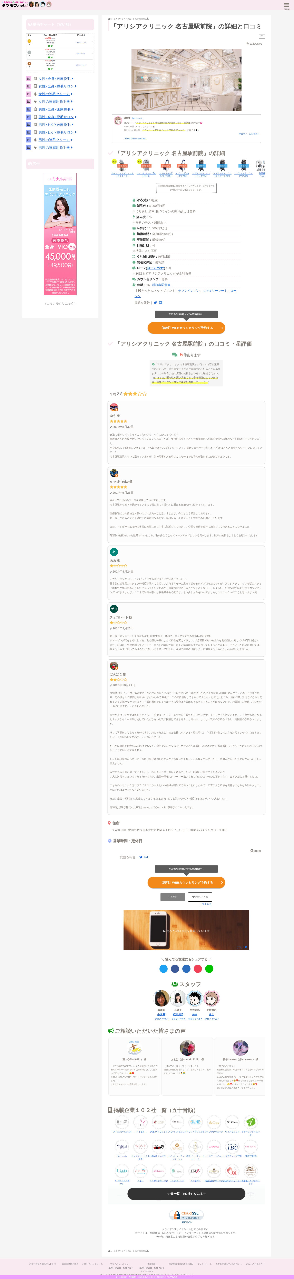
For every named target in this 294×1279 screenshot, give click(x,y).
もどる (173, 897)
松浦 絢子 (178, 1014)
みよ (211, 1014)
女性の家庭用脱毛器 (56, 102)
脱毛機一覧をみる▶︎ (264, 174)
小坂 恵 (161, 1014)
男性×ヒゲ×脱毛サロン (58, 132)
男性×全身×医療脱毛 (57, 109)
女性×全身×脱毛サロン (58, 86)
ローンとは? (155, 268)
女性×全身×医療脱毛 (57, 79)
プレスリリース (205, 1264)
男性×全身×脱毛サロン (58, 117)
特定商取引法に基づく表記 (181, 1264)
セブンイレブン (189, 290)
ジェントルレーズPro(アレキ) (146, 174)
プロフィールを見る (248, 134)
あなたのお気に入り (256, 1264)
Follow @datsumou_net (134, 139)
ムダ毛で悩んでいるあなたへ (229, 1264)
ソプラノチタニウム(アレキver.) (201, 174)
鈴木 (194, 1014)
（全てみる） (172, 1277)
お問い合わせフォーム (92, 1264)
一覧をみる (205, 904)
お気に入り (200, 896)
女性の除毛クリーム (56, 94)
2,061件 (132, 1277)
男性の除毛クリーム (56, 140)
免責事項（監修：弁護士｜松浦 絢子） (151, 1266)
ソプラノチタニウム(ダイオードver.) (222, 174)
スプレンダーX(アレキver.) (166, 174)
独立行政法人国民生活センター (43, 1264)
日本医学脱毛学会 (70, 1264)
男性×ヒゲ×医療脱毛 (57, 125)
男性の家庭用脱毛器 (56, 148)
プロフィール (161, 1019)
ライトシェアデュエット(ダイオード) (122, 174)
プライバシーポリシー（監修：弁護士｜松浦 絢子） (120, 1266)
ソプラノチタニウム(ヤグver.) (243, 174)
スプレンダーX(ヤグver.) (182, 174)
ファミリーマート (215, 290)
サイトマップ (147, 1271)
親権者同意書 (161, 285)
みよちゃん (137, 118)
